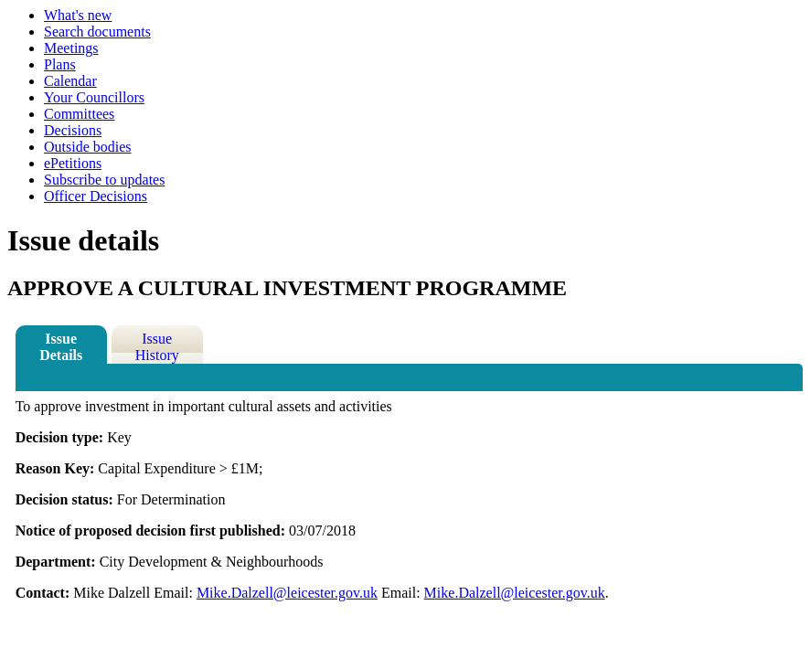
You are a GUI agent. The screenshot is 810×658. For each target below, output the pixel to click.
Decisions (72, 130)
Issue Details (60, 347)
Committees (79, 114)
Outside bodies (88, 146)
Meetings (71, 48)
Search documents (97, 31)
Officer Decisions (95, 196)
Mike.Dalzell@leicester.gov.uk (287, 592)
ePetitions (72, 163)
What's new (78, 15)
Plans (60, 64)
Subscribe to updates (104, 179)
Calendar (70, 81)
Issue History (157, 347)
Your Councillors (94, 97)
